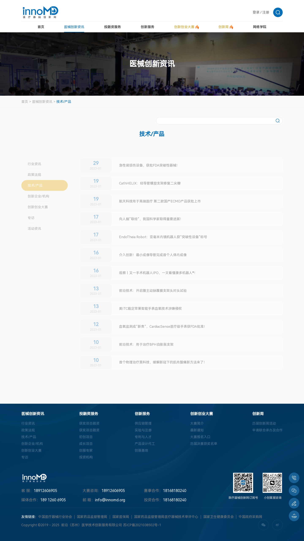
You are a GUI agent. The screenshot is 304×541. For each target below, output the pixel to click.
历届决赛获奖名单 (203, 444)
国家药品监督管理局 (92, 517)
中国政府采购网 (250, 517)
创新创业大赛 (38, 217)
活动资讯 (34, 239)
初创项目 (86, 437)
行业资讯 (34, 174)
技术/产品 (63, 102)
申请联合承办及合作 (267, 430)
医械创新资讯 (42, 102)
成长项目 (86, 444)
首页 (24, 102)
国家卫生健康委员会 (218, 517)
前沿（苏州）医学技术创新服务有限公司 (91, 525)
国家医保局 (120, 517)
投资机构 (86, 457)
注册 (265, 12)
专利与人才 (143, 437)
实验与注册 (143, 430)
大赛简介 (197, 423)
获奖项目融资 (89, 423)
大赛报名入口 (200, 437)
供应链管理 (143, 423)
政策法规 (34, 185)
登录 (256, 12)
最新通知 (197, 430)
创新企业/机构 (38, 206)
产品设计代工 (145, 444)
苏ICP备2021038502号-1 (142, 525)
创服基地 (141, 450)
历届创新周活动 (264, 423)
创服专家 (86, 450)
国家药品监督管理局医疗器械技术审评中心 (166, 517)
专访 (31, 228)
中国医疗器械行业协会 (55, 517)
